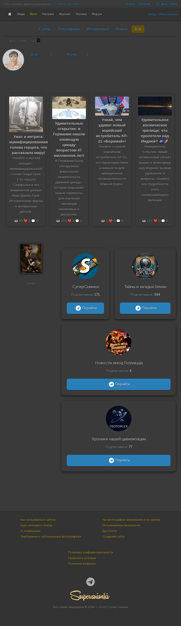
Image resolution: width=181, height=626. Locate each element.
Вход (152, 14)
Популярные (68, 29)
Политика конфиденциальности (90, 552)
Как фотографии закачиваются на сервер (131, 519)
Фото (12, 41)
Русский (144, 4)
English (130, 4)
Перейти (85, 308)
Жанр (72, 54)
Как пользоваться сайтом (38, 519)
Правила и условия (82, 558)
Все (137, 29)
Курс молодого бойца (36, 525)
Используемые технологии (121, 525)
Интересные (97, 29)
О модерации (30, 531)
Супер (45, 29)
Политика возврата (82, 563)
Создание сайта (113, 536)
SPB (23, 41)
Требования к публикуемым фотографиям (50, 536)
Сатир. (31, 286)
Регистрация (168, 14)
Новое (122, 29)
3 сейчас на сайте (67, 4)
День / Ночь (165, 4)
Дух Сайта (109, 531)
